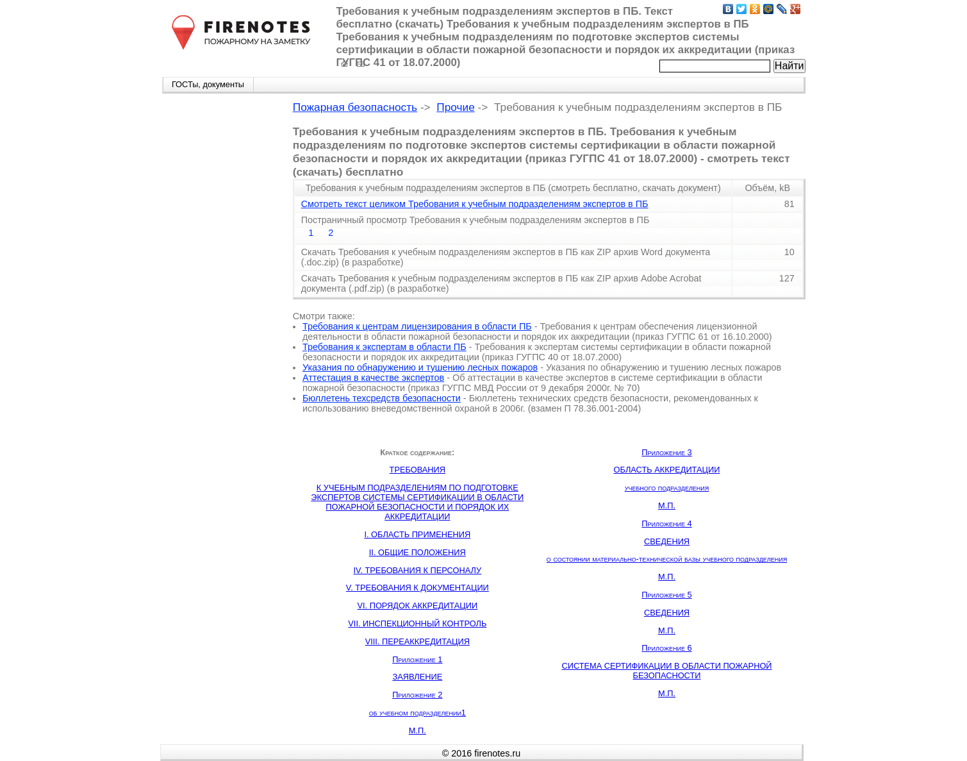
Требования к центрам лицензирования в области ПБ (417, 326)
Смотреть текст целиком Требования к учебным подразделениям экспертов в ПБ (475, 204)
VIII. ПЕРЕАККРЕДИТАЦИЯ (417, 641)
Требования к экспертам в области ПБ (384, 347)
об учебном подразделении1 (417, 712)
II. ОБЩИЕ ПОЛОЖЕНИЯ (417, 552)
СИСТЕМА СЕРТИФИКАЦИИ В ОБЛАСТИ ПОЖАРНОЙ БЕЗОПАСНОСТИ (666, 670)
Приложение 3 (666, 452)
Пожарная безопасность (355, 107)
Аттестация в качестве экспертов (373, 377)
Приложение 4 (666, 523)
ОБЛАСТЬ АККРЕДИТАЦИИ (667, 469)
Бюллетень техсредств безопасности (381, 398)
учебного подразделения (667, 487)
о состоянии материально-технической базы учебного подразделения (667, 559)
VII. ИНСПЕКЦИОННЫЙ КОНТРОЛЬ (417, 623)
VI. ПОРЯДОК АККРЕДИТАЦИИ (417, 605)
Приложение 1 (417, 659)
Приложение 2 (417, 694)
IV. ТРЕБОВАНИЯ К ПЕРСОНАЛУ (417, 570)
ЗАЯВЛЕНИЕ (417, 677)
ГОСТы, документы (208, 84)
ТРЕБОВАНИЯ (417, 469)
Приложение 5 (666, 594)
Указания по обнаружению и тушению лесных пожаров (420, 367)
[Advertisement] (218, 296)
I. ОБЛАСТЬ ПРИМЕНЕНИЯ (417, 534)
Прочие (455, 107)
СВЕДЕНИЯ (667, 541)
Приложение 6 (666, 648)
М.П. (417, 730)
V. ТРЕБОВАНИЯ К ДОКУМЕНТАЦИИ (417, 587)
